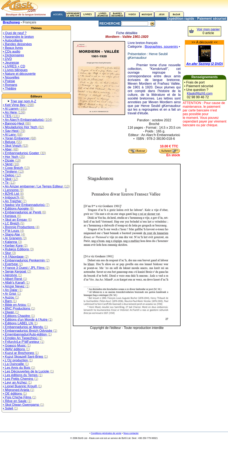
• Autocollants (13, 40)
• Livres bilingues (15, 70)
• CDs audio (11, 51)
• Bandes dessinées (17, 44)
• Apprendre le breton (18, 36)
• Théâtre (9, 88)
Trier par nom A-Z (23, 101)
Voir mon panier (208, 29)
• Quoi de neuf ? (14, 33)
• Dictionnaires (13, 55)
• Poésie (9, 81)
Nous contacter (131, 433)
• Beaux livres (13, 48)
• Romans (10, 85)
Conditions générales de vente (106, 433)
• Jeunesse (11, 62)
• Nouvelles (11, 77)
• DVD (7, 59)
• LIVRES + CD (14, 66)
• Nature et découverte (19, 73)
